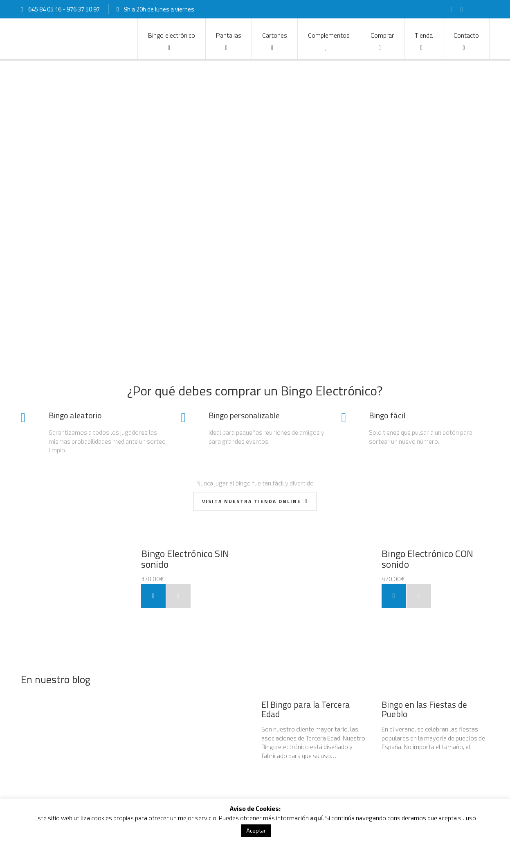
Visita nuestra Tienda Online (252, 501)
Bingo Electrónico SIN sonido (185, 558)
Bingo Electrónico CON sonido (427, 558)
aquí (316, 818)
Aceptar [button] (256, 830)
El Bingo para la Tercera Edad (305, 709)
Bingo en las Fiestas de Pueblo (424, 709)
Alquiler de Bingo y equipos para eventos (105, 705)
